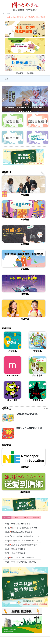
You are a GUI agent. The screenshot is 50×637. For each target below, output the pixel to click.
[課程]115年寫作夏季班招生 (15, 553)
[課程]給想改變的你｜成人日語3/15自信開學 (22, 540)
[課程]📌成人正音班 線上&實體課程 (19, 557)
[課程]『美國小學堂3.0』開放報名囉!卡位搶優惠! (24, 536)
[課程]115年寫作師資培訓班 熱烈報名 (20, 561)
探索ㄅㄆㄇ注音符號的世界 (29, 428)
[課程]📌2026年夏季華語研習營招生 (19, 532)
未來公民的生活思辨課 (27, 413)
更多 (46, 408)
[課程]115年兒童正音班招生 (15, 549)
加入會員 (20, 72)
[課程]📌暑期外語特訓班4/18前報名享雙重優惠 (23, 527)
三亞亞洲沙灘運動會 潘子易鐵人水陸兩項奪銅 (26, 16)
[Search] (25, 13)
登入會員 (30, 72)
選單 (5, 78)
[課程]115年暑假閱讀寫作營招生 (17, 523)
